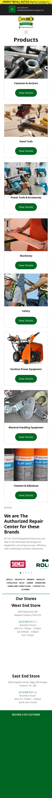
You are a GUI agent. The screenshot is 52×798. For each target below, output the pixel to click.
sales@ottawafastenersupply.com (30, 10)
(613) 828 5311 (23, 8)
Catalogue (11, 583)
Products (20, 579)
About (9, 579)
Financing (40, 583)
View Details (26, 92)
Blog (21, 583)
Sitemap (25, 589)
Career (29, 583)
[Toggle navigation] (26, 32)
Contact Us (39, 586)
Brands (30, 579)
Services (40, 579)
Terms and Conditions (19, 586)
